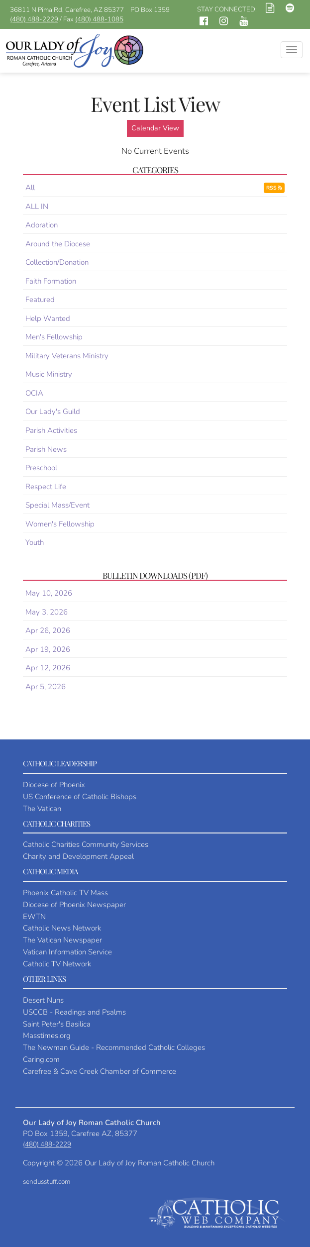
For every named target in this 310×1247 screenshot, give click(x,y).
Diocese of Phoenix (54, 785)
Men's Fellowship (54, 337)
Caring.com (41, 1059)
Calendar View (155, 128)
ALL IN (36, 206)
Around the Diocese (57, 244)
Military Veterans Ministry (66, 356)
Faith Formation (50, 281)
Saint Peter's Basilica (57, 1024)
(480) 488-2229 (34, 19)
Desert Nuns (43, 1000)
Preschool (41, 468)
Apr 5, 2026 (45, 687)
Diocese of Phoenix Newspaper (74, 905)
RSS (274, 188)
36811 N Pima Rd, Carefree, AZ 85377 (67, 9)
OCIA (34, 393)
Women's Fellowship (60, 524)
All (30, 188)
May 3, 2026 (46, 612)
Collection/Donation (57, 262)
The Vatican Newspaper (62, 940)
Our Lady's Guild (52, 411)
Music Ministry (48, 374)
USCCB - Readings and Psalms (74, 1012)
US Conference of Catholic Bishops (79, 797)
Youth (34, 542)
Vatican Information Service (67, 952)
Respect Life (45, 487)
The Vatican (42, 809)
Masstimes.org (47, 1035)
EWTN (34, 917)
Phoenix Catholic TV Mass (65, 893)
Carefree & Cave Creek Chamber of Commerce (99, 1071)
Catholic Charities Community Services (85, 844)
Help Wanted (47, 318)
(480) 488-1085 (99, 19)
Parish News (46, 449)
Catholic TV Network (57, 964)
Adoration (41, 225)
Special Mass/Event (57, 505)
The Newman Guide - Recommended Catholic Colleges (114, 1047)
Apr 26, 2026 (47, 630)
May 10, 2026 (48, 593)
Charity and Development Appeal (78, 856)
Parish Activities (51, 430)
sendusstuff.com (46, 1181)
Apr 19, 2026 (47, 649)
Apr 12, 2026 (47, 668)
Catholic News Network (62, 928)
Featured (40, 300)
